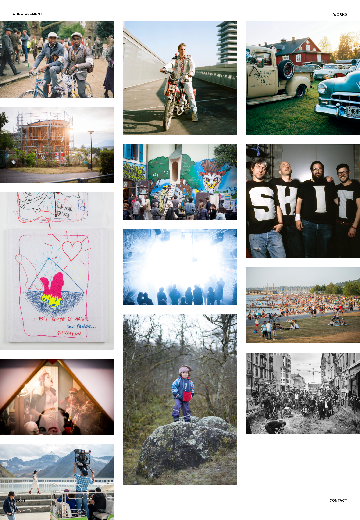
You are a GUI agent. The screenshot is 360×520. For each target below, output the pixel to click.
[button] (28, 14)
